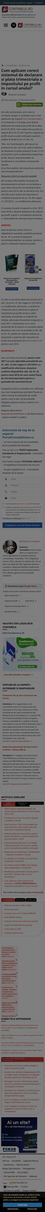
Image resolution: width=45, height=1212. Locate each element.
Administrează (12, 1209)
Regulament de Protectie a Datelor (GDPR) (19, 1197)
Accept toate (22, 1205)
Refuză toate (32, 1209)
